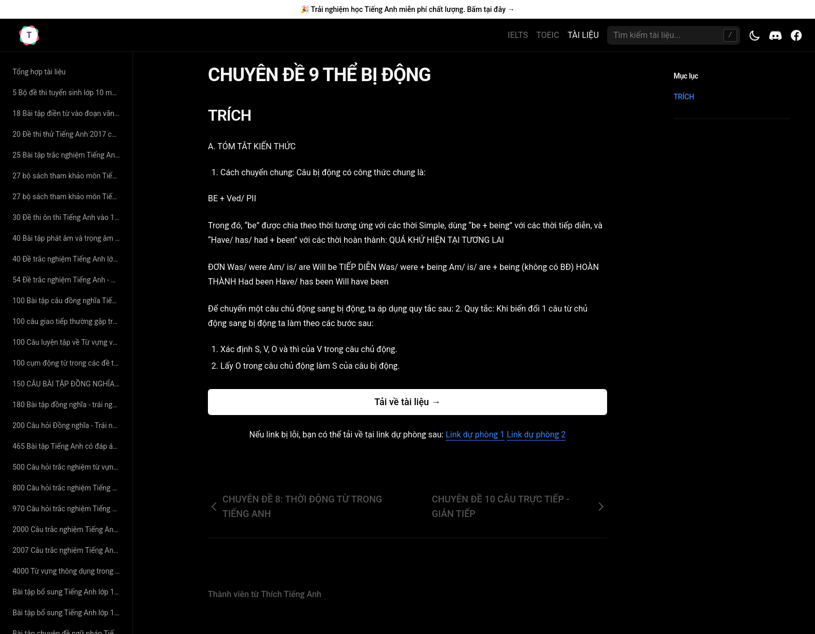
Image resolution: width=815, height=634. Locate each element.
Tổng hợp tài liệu (38, 72)
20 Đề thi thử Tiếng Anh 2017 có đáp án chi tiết (68, 134)
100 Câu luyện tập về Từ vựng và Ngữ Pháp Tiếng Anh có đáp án (68, 342)
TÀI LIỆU (583, 35)
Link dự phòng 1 (474, 434)
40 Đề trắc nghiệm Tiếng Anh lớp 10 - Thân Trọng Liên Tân (68, 259)
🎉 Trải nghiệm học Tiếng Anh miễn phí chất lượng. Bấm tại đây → (407, 9)
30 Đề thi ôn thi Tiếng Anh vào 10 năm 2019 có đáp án (68, 217)
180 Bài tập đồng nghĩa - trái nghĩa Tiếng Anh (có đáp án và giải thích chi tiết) (68, 404)
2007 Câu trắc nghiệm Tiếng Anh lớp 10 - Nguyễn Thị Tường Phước (68, 550)
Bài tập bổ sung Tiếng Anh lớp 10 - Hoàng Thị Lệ (68, 592)
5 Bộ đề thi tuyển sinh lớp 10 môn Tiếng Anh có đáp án (68, 92)
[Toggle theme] (754, 35)
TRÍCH (236, 115)
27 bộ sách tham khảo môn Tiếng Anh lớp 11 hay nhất (68, 176)
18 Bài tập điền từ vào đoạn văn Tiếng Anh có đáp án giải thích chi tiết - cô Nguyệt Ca (68, 113)
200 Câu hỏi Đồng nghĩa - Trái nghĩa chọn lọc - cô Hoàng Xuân (68, 425)
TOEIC (547, 35)
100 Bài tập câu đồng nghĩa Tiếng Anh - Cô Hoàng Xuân (68, 300)
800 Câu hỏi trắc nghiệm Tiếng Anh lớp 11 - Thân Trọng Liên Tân (68, 488)
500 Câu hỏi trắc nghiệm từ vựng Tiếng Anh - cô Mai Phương (68, 467)
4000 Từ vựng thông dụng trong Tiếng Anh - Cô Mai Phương (68, 571)
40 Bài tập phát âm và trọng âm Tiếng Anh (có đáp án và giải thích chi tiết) (68, 238)
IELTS (518, 35)
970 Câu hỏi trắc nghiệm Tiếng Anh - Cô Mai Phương (68, 508)
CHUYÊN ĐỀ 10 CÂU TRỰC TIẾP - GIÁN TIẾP (519, 506)
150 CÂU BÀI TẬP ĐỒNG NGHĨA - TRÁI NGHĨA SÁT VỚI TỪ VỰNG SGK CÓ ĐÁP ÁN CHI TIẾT (68, 384)
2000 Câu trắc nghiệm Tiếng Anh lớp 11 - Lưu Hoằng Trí (68, 529)
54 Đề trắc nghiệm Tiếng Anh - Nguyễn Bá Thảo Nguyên (68, 280)
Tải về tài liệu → (407, 401)
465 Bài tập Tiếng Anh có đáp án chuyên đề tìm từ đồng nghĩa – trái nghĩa (68, 446)
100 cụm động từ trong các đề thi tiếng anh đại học (68, 363)
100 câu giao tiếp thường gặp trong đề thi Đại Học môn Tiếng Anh (68, 321)
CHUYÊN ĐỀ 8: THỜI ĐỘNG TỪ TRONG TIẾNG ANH (295, 506)
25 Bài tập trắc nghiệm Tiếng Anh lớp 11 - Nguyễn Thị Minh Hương (68, 155)
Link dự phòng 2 (536, 434)
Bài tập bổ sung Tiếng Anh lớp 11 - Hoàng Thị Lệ (68, 613)
